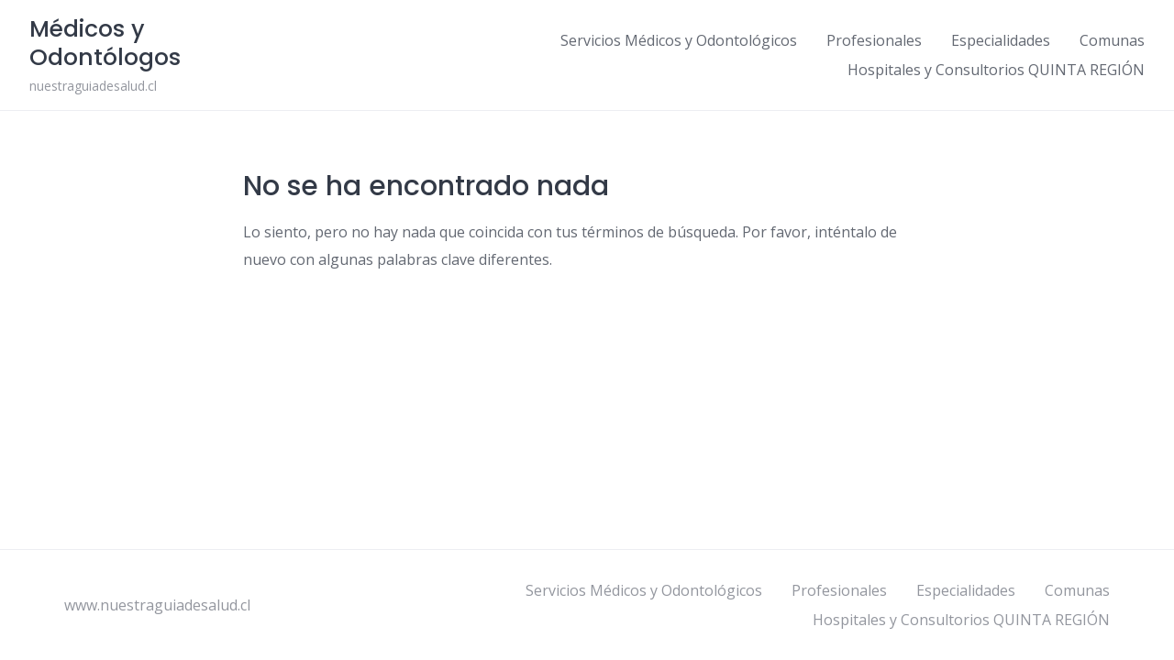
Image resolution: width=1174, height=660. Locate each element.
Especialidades (1000, 40)
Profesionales (874, 40)
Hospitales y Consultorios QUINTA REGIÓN (996, 70)
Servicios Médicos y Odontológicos (678, 40)
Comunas (1112, 40)
